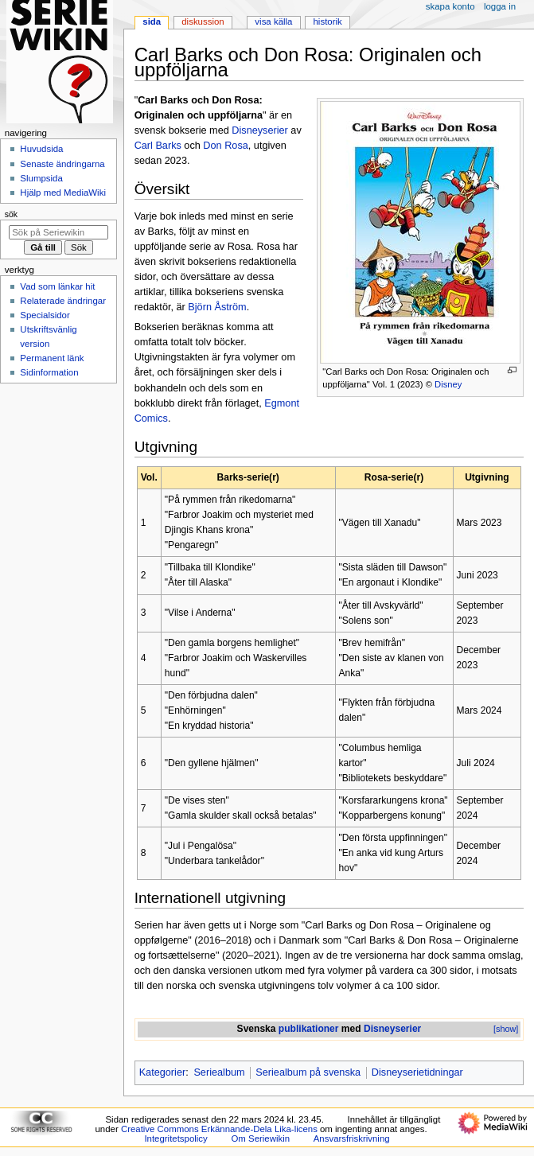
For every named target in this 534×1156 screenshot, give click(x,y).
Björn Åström (217, 307)
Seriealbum (218, 1072)
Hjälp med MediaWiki (63, 192)
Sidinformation (49, 372)
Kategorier (162, 1072)
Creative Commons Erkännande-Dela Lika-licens (219, 1129)
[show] (505, 1028)
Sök (11, 214)
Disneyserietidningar (417, 1072)
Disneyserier (260, 130)
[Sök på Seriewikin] (58, 232)
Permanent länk (52, 358)
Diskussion (202, 21)
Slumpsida (41, 178)
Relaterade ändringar (63, 301)
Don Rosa (225, 145)
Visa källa (273, 21)
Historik (328, 21)
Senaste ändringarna (62, 164)
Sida (151, 21)
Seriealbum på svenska (308, 1072)
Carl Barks (157, 145)
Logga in (500, 6)
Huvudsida (41, 149)
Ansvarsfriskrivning (352, 1138)
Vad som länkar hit (57, 286)
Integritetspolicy (175, 1138)
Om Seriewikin (260, 1138)
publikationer (309, 1028)
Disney (448, 384)
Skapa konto (450, 6)
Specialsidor (44, 315)
